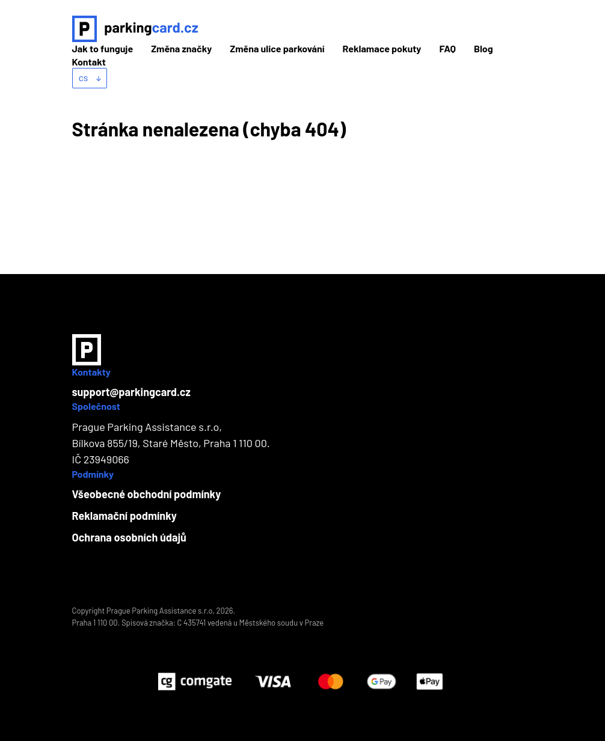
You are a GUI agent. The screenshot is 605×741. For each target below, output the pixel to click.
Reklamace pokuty (382, 48)
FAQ (447, 48)
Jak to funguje (103, 48)
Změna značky (181, 48)
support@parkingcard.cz (131, 391)
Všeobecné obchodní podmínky (146, 494)
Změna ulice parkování (277, 48)
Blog (483, 48)
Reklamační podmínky (124, 515)
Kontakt (89, 61)
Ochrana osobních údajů (129, 537)
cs (90, 77)
